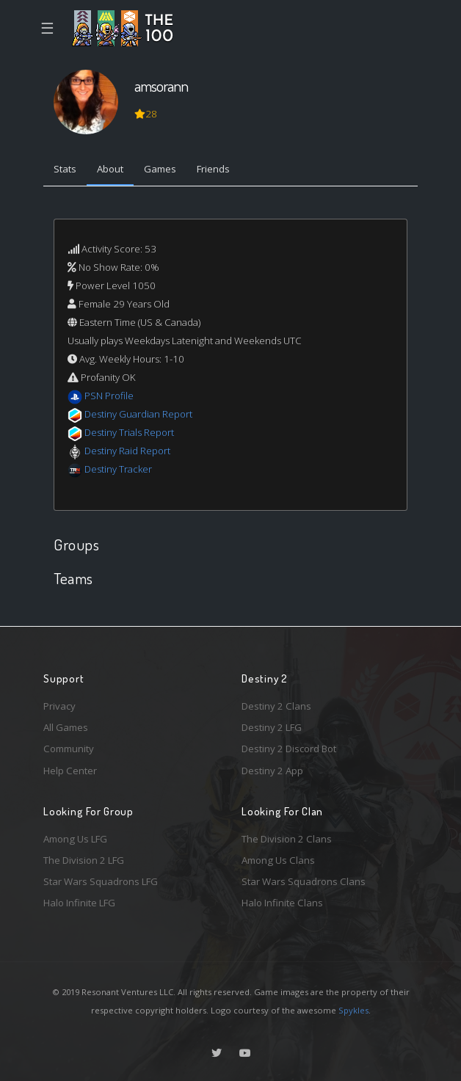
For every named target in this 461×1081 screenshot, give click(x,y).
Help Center (70, 770)
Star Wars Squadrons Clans (304, 881)
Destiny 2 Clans (276, 706)
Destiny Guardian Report (138, 414)
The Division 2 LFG (83, 860)
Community (68, 748)
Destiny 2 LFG (272, 727)
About (110, 168)
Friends (213, 168)
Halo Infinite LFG (79, 902)
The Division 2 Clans (287, 838)
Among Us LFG (75, 838)
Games (160, 168)
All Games (65, 727)
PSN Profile (109, 395)
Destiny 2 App (272, 770)
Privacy (59, 706)
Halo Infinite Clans (282, 902)
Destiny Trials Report (129, 432)
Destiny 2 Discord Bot (289, 748)
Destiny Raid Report (127, 450)
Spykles (353, 1010)
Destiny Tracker (118, 469)
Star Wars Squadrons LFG (100, 881)
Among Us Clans (278, 860)
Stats (65, 168)
